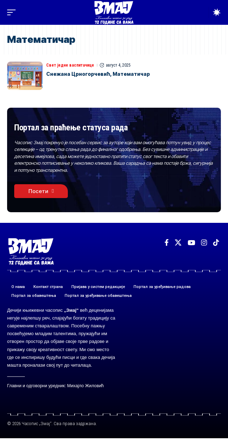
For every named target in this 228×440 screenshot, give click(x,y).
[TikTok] (216, 242)
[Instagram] (204, 242)
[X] (178, 242)
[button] (13, 12)
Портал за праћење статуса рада (70, 127)
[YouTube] (191, 242)
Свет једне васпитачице (70, 65)
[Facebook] (166, 242)
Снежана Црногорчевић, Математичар (98, 74)
